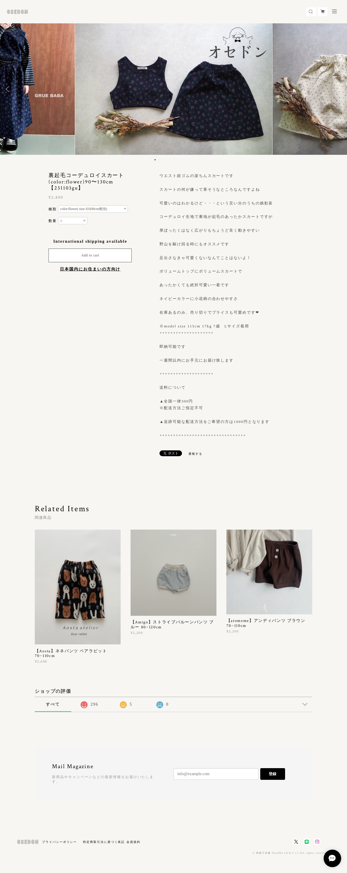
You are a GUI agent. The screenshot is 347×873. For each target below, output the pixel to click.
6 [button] (174, 159)
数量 (52, 221)
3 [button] (162, 159)
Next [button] (338, 89)
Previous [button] (9, 89)
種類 (52, 209)
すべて (53, 704)
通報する (195, 453)
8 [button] (181, 159)
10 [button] (189, 159)
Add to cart (90, 255)
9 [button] (185, 159)
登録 (272, 774)
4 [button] (166, 159)
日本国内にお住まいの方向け (90, 269)
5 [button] (170, 159)
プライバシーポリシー (59, 842)
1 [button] (155, 159)
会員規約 (133, 842)
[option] (173, 89)
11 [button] (193, 159)
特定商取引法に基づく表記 (104, 842)
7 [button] (177, 159)
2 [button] (158, 159)
